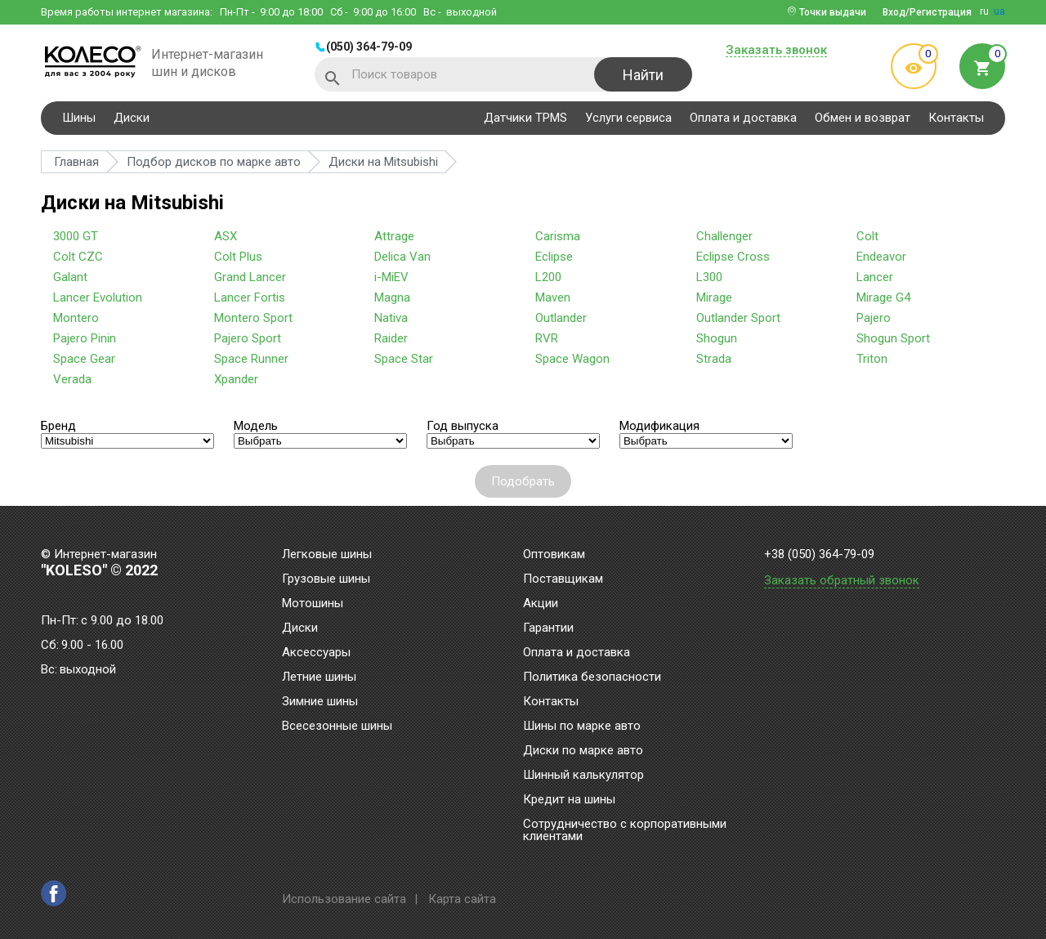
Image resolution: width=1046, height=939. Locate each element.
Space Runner (251, 358)
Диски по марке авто (583, 751)
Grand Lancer (250, 277)
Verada (72, 379)
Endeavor (881, 256)
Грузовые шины (326, 579)
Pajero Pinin (84, 338)
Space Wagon (572, 358)
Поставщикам (563, 579)
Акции (540, 603)
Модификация (659, 425)
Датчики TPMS (525, 117)
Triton (871, 358)
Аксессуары (316, 653)
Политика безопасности (592, 677)
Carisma (557, 236)
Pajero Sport (247, 338)
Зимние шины (320, 702)
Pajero (873, 318)
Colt (867, 236)
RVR (546, 338)
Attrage (394, 236)
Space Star (403, 358)
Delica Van (402, 256)
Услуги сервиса (628, 117)
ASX (225, 236)
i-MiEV (391, 277)
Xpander (236, 379)
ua (999, 11)
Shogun (716, 338)
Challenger (724, 236)
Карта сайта (462, 899)
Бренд (58, 425)
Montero (76, 318)
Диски (132, 117)
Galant (70, 277)
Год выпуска (462, 425)
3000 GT (75, 236)
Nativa (391, 318)
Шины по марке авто (582, 726)
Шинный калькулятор (583, 775)
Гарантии (548, 628)
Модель (256, 425)
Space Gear (84, 358)
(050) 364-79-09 (369, 46)
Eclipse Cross (733, 256)
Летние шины (319, 677)
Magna (392, 297)
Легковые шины (327, 554)
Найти (643, 74)
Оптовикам (554, 554)
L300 (709, 277)
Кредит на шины (569, 800)
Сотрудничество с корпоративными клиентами (624, 830)
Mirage (714, 297)
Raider (391, 338)
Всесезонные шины (337, 726)
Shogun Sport (893, 338)
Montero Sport (253, 318)
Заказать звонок (776, 50)
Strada (713, 358)
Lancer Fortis (249, 297)
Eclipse (554, 256)
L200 (548, 277)
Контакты (956, 117)
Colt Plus (238, 256)
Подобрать (523, 481)
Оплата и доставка (743, 117)
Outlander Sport (738, 318)
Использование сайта (344, 899)
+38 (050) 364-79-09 (819, 554)
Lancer (874, 277)
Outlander (561, 318)
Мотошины (312, 603)
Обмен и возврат (862, 117)
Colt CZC (78, 256)
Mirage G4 (883, 297)
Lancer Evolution (97, 297)
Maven (552, 297)
